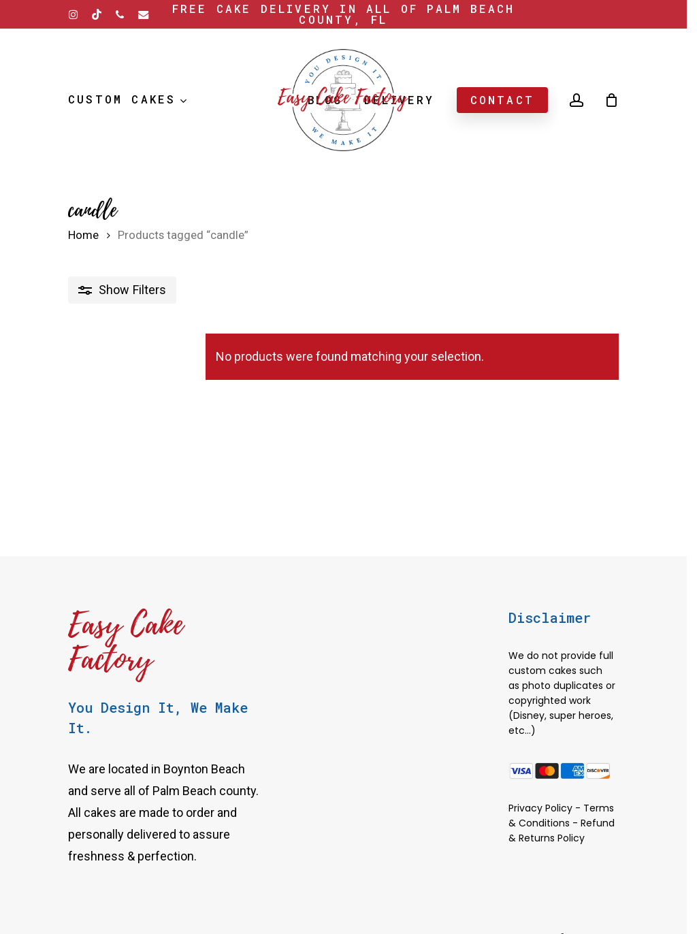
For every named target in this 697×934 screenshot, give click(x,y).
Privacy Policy (540, 808)
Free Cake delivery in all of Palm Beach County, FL (343, 14)
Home (83, 235)
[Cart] (611, 100)
